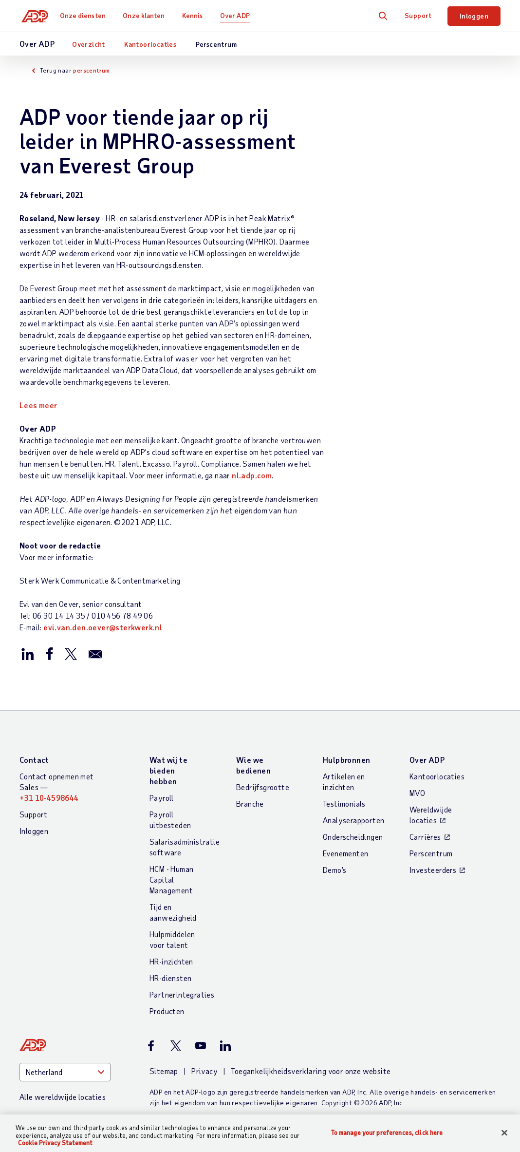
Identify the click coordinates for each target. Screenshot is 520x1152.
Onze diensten (87, 15)
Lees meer (38, 405)
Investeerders (432, 869)
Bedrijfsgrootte (262, 787)
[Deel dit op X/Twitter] (70, 653)
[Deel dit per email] (95, 653)
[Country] (65, 1072)
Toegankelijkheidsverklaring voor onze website (310, 1071)
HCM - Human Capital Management (171, 879)
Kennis (196, 15)
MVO (417, 792)
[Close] (504, 1132)
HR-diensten (170, 977)
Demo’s (334, 869)
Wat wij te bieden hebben (168, 770)
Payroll (161, 797)
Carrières (425, 836)
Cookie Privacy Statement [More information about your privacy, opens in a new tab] (55, 1143)
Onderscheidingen (353, 836)
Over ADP (239, 15)
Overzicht (88, 44)
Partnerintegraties (181, 994)
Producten (167, 1011)
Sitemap (163, 1071)
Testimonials (344, 803)
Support (418, 15)
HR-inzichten (171, 961)
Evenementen (345, 853)
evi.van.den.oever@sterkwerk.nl (102, 627)
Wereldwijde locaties (430, 815)
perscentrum (91, 70)
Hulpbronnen (346, 759)
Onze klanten (147, 15)
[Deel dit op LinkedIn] (27, 653)
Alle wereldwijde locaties (62, 1096)
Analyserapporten (353, 820)
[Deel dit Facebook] (49, 653)
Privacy (204, 1071)
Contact (34, 759)
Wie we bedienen (253, 765)
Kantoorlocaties (150, 44)
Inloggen (474, 16)
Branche (250, 803)
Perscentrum (216, 44)
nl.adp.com (252, 475)
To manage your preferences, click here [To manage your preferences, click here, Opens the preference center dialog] (387, 1132)
